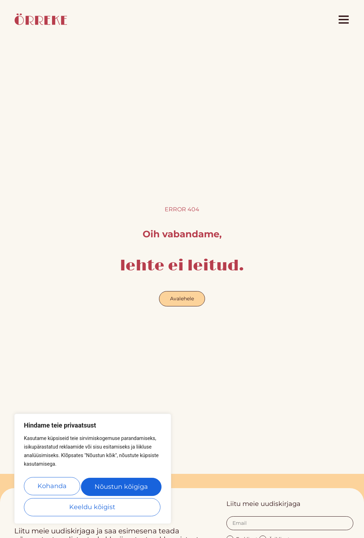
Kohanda (52, 489)
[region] (92, 472)
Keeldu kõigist (121, 489)
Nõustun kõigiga (92, 507)
